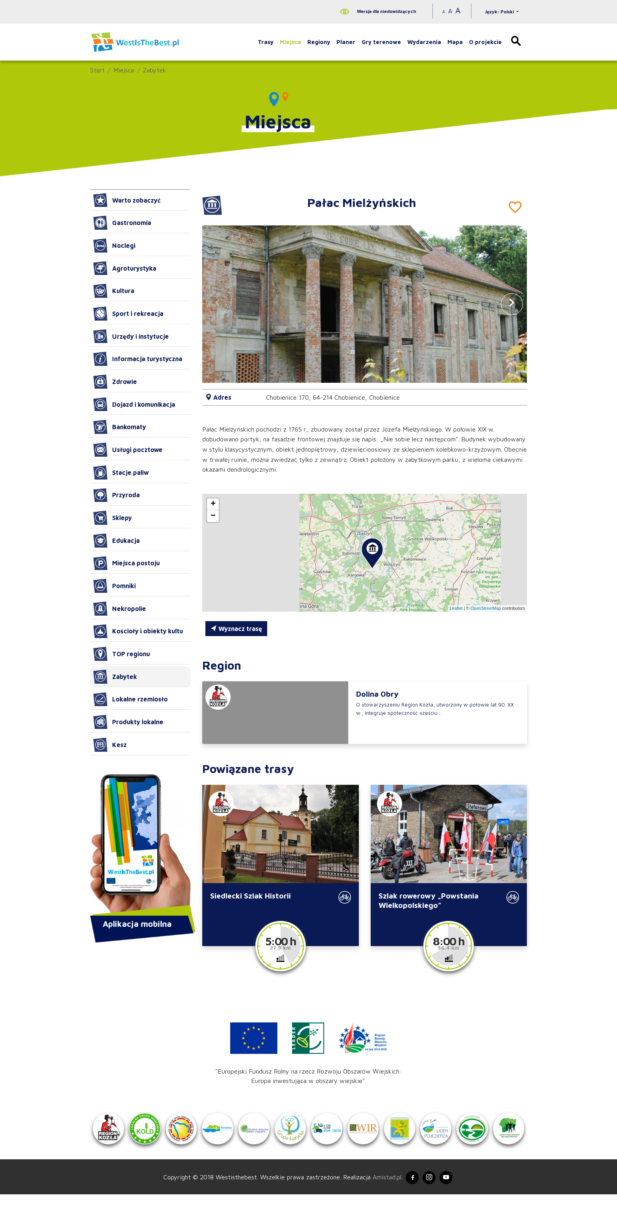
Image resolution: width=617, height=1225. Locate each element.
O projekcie (485, 42)
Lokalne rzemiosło (130, 699)
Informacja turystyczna (137, 359)
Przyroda (116, 495)
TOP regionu (121, 654)
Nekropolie (119, 608)
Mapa (455, 42)
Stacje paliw (121, 472)
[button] (512, 304)
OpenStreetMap (486, 608)
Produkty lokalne (128, 722)
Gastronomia (122, 223)
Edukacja (116, 540)
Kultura (113, 291)
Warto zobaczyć (127, 200)
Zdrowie (115, 382)
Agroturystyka (124, 268)
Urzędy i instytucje (131, 336)
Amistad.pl (382, 1206)
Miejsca (290, 42)
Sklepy (112, 518)
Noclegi (114, 245)
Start (97, 70)
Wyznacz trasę (236, 628)
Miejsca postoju (126, 563)
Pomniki (114, 586)
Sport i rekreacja (128, 313)
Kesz (110, 745)
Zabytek (154, 70)
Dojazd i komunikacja (134, 404)
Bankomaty (119, 427)
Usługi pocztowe (128, 450)
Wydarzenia (424, 42)
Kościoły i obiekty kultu (138, 631)
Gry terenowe (381, 42)
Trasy (265, 42)
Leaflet (456, 608)
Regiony (318, 42)
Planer (345, 42)
